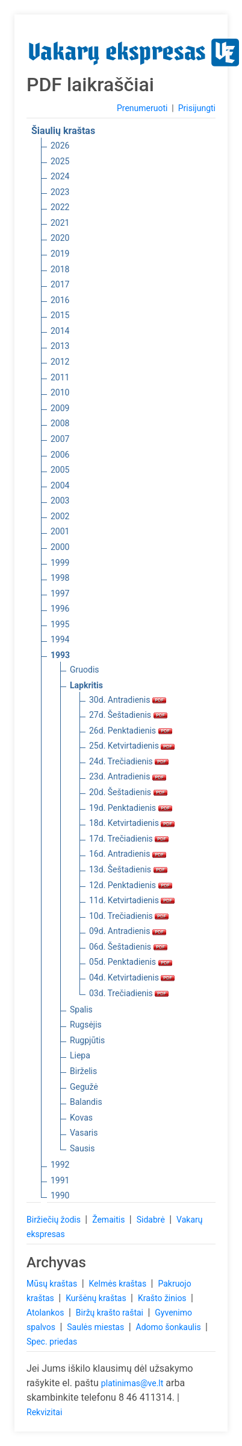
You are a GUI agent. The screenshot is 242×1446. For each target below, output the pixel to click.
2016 (60, 300)
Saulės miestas (96, 1327)
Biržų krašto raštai (111, 1312)
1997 (60, 593)
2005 (60, 470)
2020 (60, 238)
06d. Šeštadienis (128, 947)
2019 (60, 253)
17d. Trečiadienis (129, 838)
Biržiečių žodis (54, 1219)
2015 (60, 315)
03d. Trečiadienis (129, 993)
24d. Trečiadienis (129, 761)
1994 (60, 639)
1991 (60, 1180)
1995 (60, 624)
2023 (60, 192)
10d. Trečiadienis (129, 916)
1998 (60, 578)
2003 (60, 500)
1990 (60, 1195)
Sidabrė (152, 1219)
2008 (60, 423)
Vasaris (84, 1132)
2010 (60, 392)
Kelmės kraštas (118, 1283)
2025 (60, 161)
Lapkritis (86, 685)
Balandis (86, 1102)
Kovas (81, 1117)
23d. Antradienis (127, 776)
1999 (60, 563)
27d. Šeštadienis (128, 715)
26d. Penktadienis (130, 730)
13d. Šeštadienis (128, 869)
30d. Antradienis (127, 700)
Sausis (82, 1148)
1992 (60, 1164)
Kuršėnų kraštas (97, 1298)
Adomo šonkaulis (169, 1327)
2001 (60, 531)
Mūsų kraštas (52, 1283)
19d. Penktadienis (130, 808)
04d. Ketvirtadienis (132, 977)
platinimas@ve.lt (132, 1383)
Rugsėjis (86, 1024)
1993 (60, 655)
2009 (60, 408)
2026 (60, 145)
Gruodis (84, 669)
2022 (60, 207)
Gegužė (84, 1087)
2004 (60, 485)
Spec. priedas (51, 1341)
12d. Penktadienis (130, 885)
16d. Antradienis (127, 854)
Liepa (80, 1055)
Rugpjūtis (87, 1040)
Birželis (83, 1071)
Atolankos (46, 1312)
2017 (60, 284)
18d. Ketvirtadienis (132, 823)
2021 (60, 223)
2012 (60, 361)
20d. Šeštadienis (128, 792)
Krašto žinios (163, 1298)
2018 (60, 269)
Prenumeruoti (142, 108)
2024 (60, 176)
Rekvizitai (44, 1412)
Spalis (81, 1009)
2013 (60, 346)
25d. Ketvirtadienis (132, 745)
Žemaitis (109, 1219)
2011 (60, 377)
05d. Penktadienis (130, 962)
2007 (60, 439)
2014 (60, 331)
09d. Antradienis (127, 931)
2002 (60, 516)
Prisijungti (197, 108)
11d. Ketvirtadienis (132, 900)
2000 (60, 547)
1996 (60, 608)
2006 (60, 454)
